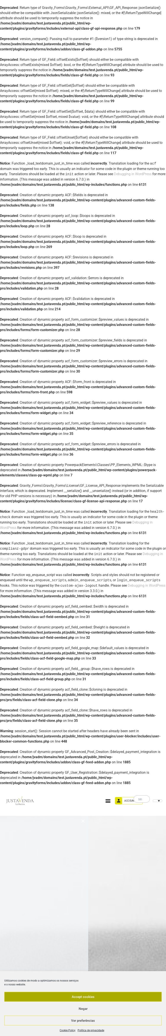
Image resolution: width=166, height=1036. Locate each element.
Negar (83, 1009)
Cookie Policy (67, 1030)
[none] (157, 800)
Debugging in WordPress (133, 174)
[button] (108, 801)
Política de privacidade (91, 1030)
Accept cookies (83, 997)
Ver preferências (83, 1021)
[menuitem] (157, 800)
